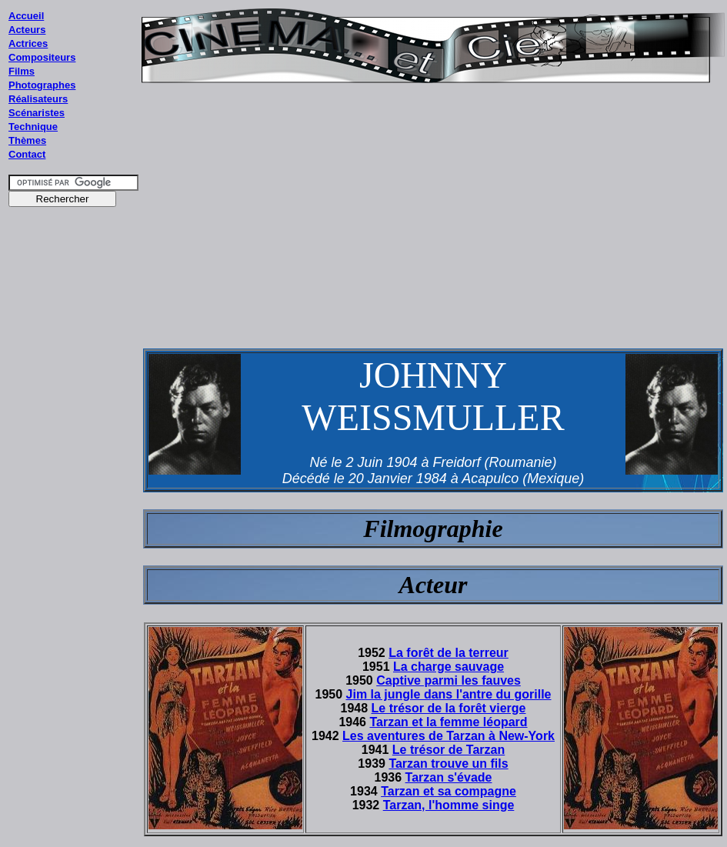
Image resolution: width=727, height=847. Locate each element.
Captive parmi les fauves (448, 680)
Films (21, 71)
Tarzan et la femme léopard (448, 722)
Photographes (41, 85)
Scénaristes (36, 112)
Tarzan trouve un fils (448, 763)
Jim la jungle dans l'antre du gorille (449, 694)
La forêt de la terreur (449, 652)
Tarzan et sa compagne (448, 791)
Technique (33, 126)
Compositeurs (41, 57)
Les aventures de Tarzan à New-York (448, 735)
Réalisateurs (38, 99)
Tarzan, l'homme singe (449, 805)
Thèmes (27, 140)
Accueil (26, 16)
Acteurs (26, 29)
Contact (26, 154)
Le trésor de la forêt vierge (449, 708)
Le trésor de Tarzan (448, 749)
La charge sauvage (448, 666)
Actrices (28, 43)
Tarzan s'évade (448, 777)
